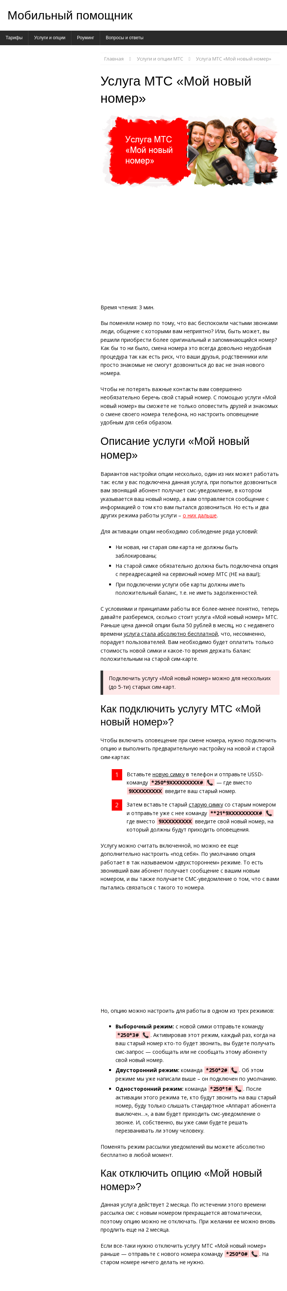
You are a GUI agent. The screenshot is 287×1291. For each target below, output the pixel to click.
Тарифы (14, 37)
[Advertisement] (190, 248)
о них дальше (200, 515)
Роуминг (85, 37)
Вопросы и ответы (125, 37)
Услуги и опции (49, 37)
